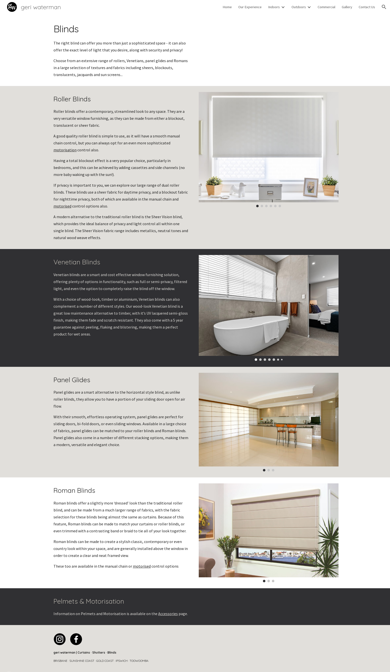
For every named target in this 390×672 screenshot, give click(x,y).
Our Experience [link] (250, 7)
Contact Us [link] (367, 7)
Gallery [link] (347, 7)
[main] (121, 50)
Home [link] (227, 7)
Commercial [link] (326, 7)
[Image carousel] (269, 149)
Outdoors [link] (299, 7)
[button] (384, 7)
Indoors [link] (274, 7)
